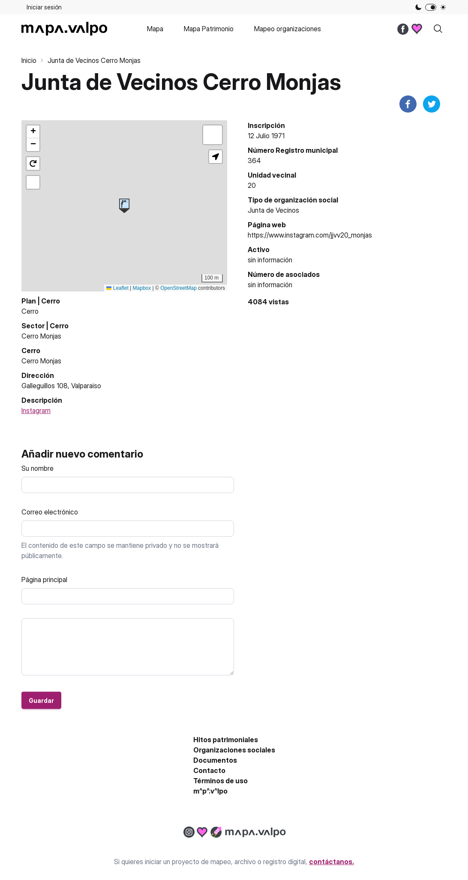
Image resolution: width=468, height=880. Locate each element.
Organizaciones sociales (234, 750)
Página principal (44, 579)
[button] (124, 206)
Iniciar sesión (44, 7)
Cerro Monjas (41, 336)
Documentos (215, 760)
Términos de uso (220, 780)
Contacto (209, 770)
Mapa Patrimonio (209, 28)
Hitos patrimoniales (225, 739)
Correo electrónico (49, 512)
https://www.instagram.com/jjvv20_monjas (310, 235)
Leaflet (117, 288)
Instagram (36, 410)
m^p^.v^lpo (210, 791)
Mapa (155, 28)
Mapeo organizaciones (287, 28)
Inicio (28, 60)
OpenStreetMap (178, 288)
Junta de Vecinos (273, 210)
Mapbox (142, 288)
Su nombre (37, 468)
